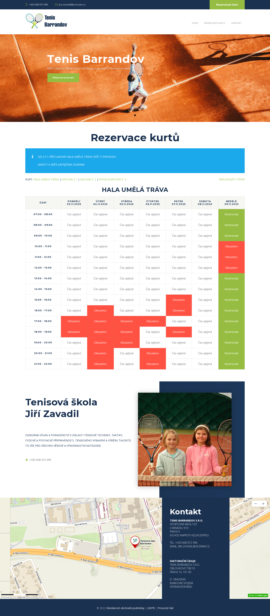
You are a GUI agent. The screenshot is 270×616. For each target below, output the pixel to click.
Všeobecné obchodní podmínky (125, 608)
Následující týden (232, 179)
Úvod (195, 23)
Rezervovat (231, 214)
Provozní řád (165, 608)
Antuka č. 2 (88, 179)
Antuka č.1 (69, 179)
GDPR (151, 608)
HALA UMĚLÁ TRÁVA (46, 179)
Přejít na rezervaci (63, 77)
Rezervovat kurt (227, 4)
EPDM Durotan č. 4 (112, 179)
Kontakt (236, 23)
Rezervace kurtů (214, 23)
